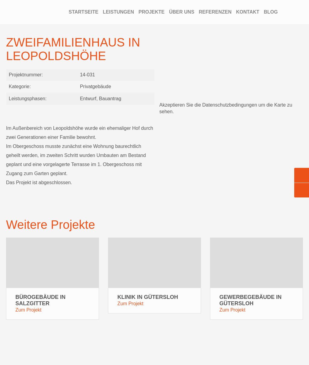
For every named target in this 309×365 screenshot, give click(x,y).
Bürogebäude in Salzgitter (40, 300)
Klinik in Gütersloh (147, 297)
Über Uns (181, 11)
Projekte (151, 11)
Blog (271, 11)
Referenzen (215, 11)
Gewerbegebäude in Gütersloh (250, 300)
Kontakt (247, 11)
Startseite (83, 11)
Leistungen (118, 11)
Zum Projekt (28, 309)
